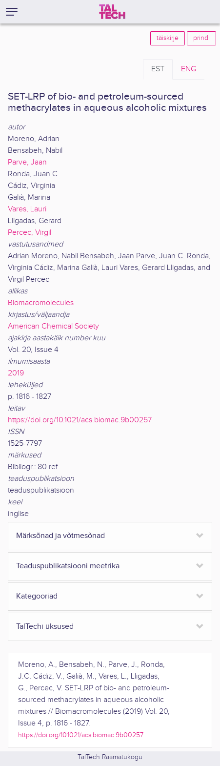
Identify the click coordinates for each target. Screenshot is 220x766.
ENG (188, 69)
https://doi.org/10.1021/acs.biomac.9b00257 (80, 420)
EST (157, 69)
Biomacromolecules (41, 303)
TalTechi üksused (45, 626)
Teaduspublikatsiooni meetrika (68, 566)
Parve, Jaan (27, 162)
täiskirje (168, 38)
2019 (16, 373)
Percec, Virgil (29, 232)
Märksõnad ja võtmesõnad (60, 535)
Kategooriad (37, 596)
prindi (201, 38)
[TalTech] (112, 12)
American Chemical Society (53, 326)
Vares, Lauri (27, 209)
